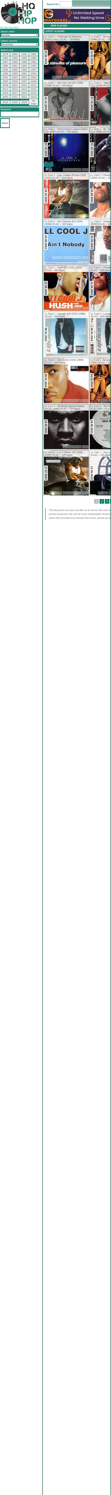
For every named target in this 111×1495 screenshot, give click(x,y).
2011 (33, 85)
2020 (5, 97)
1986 (33, 58)
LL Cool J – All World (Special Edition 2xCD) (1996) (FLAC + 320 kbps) (64, 407)
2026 (24, 102)
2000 (33, 73)
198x (33, 62)
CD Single (57, 77)
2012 (5, 89)
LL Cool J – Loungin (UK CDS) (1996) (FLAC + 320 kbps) (65, 315)
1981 (24, 54)
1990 (5, 65)
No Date (33, 102)
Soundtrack (83, 262)
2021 (15, 97)
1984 (15, 58)
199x (24, 73)
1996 (24, 69)
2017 (15, 93)
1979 (5, 54)
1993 (33, 65)
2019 (33, 93)
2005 (5, 81)
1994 (5, 69)
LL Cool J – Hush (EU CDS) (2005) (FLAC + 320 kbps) (63, 269)
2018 (24, 93)
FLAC (85, 77)
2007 (24, 81)
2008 (33, 81)
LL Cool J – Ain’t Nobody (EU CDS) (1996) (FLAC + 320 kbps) (63, 222)
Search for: (53, 4)
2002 (15, 77)
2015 (33, 89)
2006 (15, 81)
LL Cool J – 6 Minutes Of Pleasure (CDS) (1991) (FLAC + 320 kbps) (63, 38)
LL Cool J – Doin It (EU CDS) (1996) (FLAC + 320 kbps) (64, 361)
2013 (15, 89)
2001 (5, 77)
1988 (15, 62)
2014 (24, 89)
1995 (15, 69)
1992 (24, 65)
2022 (24, 97)
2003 (24, 77)
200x (14, 85)
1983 (5, 58)
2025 (15, 102)
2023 (33, 97)
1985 (24, 58)
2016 (5, 93)
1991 (15, 65)
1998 (5, 73)
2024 (5, 102)
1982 (33, 54)
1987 (5, 62)
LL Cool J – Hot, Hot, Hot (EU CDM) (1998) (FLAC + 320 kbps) (64, 84)
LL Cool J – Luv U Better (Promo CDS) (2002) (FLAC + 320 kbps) (65, 176)
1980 (15, 54)
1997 (33, 69)
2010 (24, 85)
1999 (15, 73)
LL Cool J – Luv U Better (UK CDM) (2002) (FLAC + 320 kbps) (64, 453)
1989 (24, 62)
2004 (33, 77)
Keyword (6, 109)
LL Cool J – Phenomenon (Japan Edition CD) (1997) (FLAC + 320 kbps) (66, 130)
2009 (5, 85)
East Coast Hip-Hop (72, 77)
